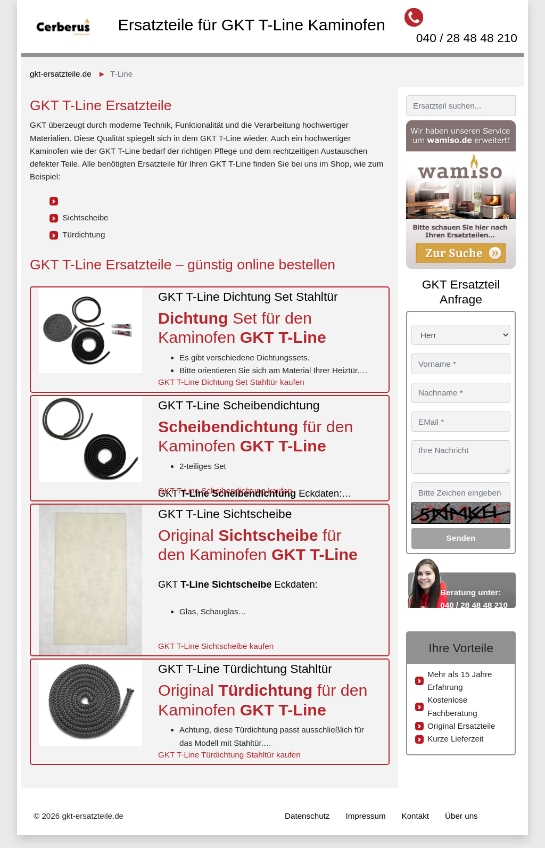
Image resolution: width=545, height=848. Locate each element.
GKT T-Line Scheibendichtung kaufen (225, 490)
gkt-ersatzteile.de (61, 73)
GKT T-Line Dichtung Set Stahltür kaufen (231, 381)
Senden (461, 537)
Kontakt (416, 815)
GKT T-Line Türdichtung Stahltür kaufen (229, 754)
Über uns (461, 815)
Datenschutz (307, 815)
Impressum (365, 815)
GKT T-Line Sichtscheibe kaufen (216, 646)
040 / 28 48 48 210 (466, 38)
